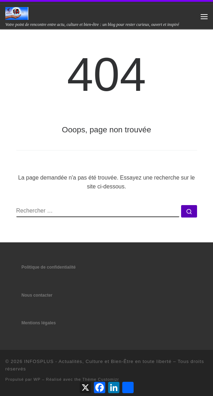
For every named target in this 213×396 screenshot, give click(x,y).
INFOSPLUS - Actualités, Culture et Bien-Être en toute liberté (98, 361)
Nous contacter (37, 295)
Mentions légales (39, 322)
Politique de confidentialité (49, 267)
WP (37, 379)
